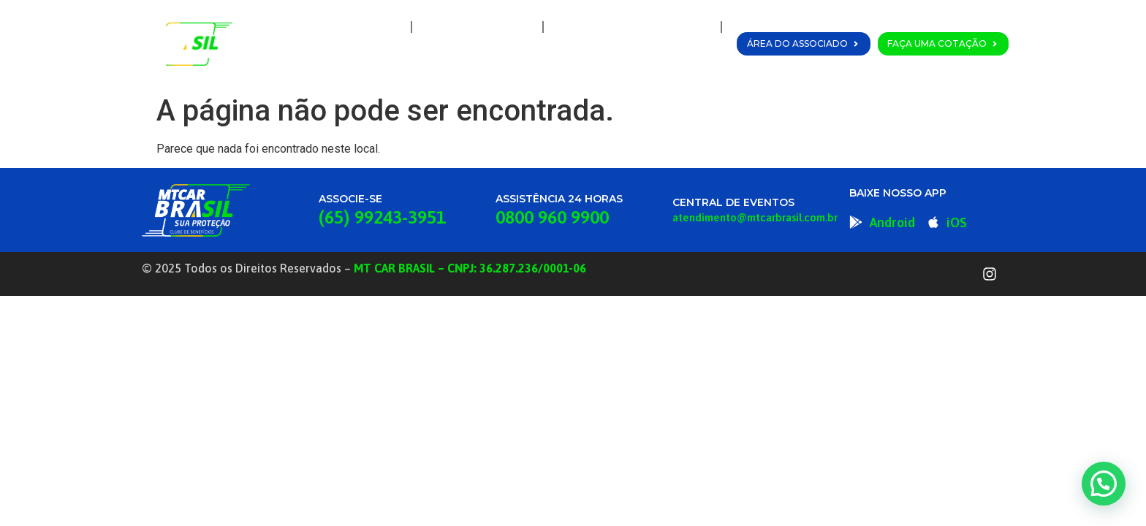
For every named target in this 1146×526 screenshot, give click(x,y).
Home (375, 27)
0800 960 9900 (552, 217)
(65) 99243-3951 (382, 217)
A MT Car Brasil (477, 27)
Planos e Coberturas (632, 27)
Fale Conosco (671, 60)
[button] (1104, 484)
